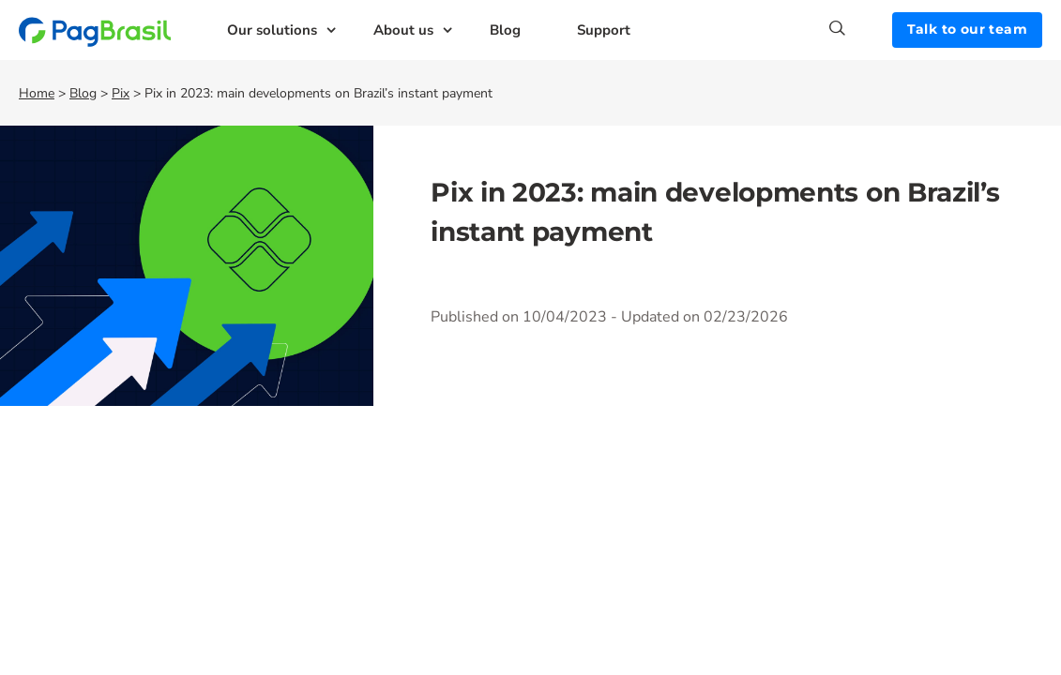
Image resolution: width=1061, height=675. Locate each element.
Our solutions (272, 30)
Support (603, 30)
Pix (120, 93)
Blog (505, 30)
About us (403, 30)
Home (36, 93)
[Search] (860, 28)
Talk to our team (967, 29)
